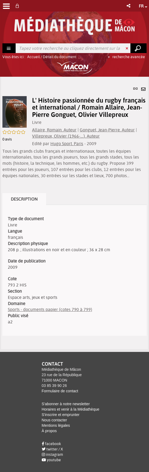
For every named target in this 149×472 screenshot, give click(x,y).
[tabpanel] (74, 213)
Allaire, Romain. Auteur (54, 129)
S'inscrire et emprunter (60, 414)
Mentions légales (56, 425)
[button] (129, 6)
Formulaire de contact (60, 391)
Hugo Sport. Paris (66, 143)
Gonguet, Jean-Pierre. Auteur (107, 129)
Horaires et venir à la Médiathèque (70, 409)
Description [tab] (24, 199)
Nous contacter (54, 420)
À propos (49, 431)
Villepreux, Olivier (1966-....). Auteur (66, 136)
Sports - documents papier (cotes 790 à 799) (50, 309)
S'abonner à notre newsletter (66, 404)
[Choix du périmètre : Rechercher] (9, 48)
